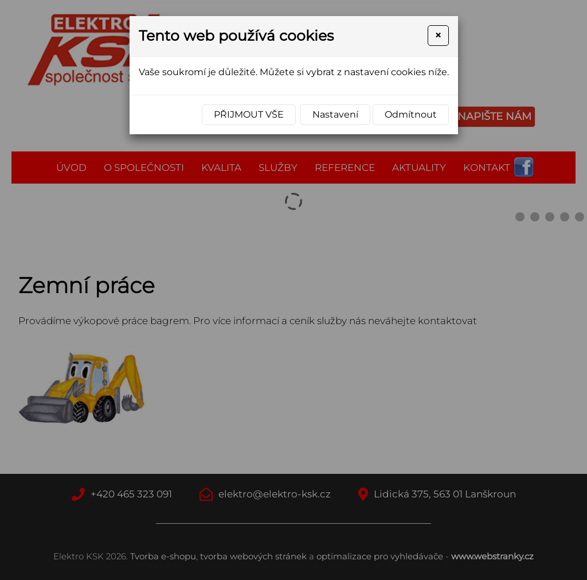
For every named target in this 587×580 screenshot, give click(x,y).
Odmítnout (411, 114)
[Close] (438, 35)
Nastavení (335, 114)
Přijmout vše (249, 114)
